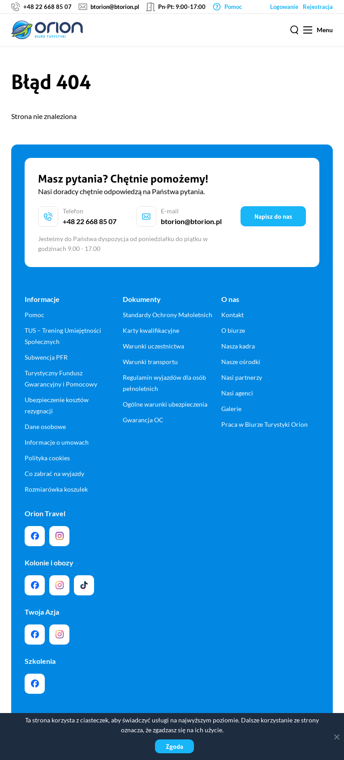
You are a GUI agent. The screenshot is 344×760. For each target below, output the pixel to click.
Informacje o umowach (57, 442)
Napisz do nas (273, 216)
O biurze (233, 330)
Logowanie (284, 6)
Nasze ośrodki (240, 361)
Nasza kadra (238, 346)
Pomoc (34, 314)
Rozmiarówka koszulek (56, 489)
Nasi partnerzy (241, 377)
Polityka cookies (47, 458)
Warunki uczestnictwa (153, 346)
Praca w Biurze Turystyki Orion (264, 424)
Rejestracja (318, 6)
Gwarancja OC (143, 420)
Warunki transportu (150, 361)
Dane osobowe (45, 426)
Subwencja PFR (46, 357)
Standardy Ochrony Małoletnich (167, 314)
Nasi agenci (237, 393)
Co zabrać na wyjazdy (54, 473)
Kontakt (232, 314)
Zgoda (174, 746)
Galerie (231, 408)
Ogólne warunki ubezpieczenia (165, 404)
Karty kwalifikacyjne (151, 330)
